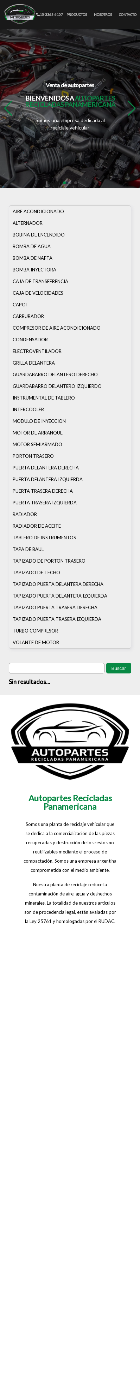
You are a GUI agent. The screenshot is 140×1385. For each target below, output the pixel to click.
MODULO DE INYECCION (39, 421)
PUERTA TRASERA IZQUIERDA (45, 502)
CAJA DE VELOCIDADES (38, 293)
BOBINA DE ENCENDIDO (39, 235)
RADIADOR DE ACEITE (37, 526)
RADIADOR (25, 514)
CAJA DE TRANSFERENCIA (40, 281)
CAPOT (20, 304)
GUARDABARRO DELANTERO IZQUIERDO (57, 386)
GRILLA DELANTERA (34, 363)
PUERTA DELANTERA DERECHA (46, 467)
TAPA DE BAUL (28, 549)
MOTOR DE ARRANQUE (38, 433)
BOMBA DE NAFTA (32, 258)
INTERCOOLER (28, 409)
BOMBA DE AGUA (32, 246)
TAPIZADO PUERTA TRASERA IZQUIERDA (57, 619)
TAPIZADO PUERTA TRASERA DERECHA (55, 607)
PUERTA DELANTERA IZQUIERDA (48, 479)
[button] (131, 108)
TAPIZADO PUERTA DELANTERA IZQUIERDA (60, 596)
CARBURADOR (28, 316)
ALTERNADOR (28, 223)
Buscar (119, 668)
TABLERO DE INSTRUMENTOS (44, 537)
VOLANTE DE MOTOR (36, 642)
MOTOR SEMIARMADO (37, 444)
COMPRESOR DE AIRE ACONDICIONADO (57, 328)
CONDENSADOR (30, 339)
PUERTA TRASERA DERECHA (43, 491)
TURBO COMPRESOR (35, 631)
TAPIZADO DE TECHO (36, 572)
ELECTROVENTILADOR (37, 351)
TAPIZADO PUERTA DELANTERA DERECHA (58, 584)
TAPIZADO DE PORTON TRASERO (49, 561)
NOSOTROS (103, 14)
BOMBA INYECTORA (34, 269)
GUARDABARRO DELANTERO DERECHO (55, 374)
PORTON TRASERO (33, 456)
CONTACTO (127, 14)
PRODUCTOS (76, 14)
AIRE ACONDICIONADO (38, 211)
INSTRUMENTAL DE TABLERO (44, 398)
